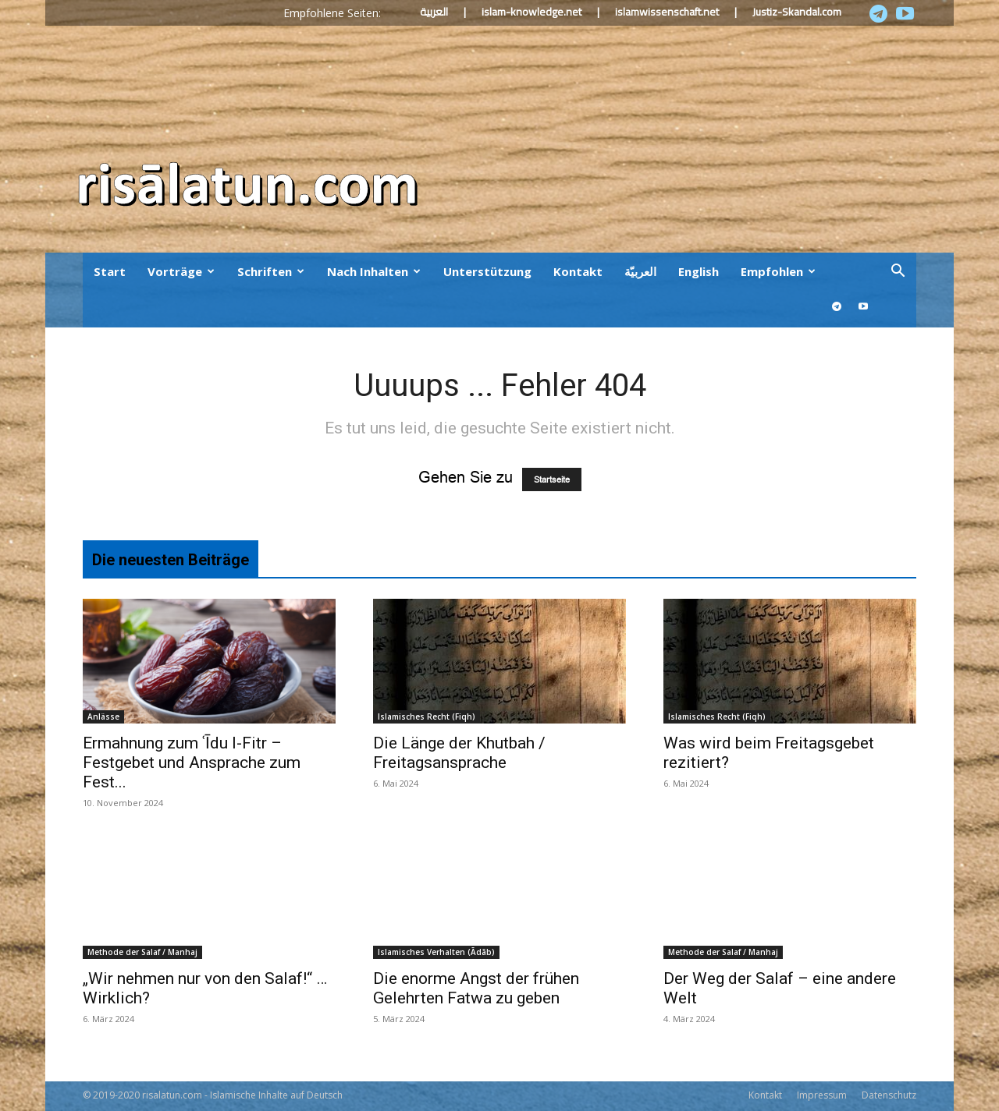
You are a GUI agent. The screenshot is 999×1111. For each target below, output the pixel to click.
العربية (434, 12)
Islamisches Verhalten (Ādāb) (436, 951)
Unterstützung (487, 271)
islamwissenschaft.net (667, 12)
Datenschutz (889, 1095)
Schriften (270, 271)
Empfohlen (778, 271)
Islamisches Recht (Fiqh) (426, 716)
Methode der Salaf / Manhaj (142, 951)
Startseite (552, 479)
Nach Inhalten (374, 271)
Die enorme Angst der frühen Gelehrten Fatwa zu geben (476, 988)
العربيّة (640, 271)
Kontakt (578, 271)
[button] (897, 270)
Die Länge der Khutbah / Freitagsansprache (459, 753)
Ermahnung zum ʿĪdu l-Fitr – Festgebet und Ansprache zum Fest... (191, 762)
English (698, 271)
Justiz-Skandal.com (796, 12)
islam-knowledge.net (531, 12)
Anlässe (103, 716)
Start (110, 271)
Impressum (822, 1095)
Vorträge (181, 271)
